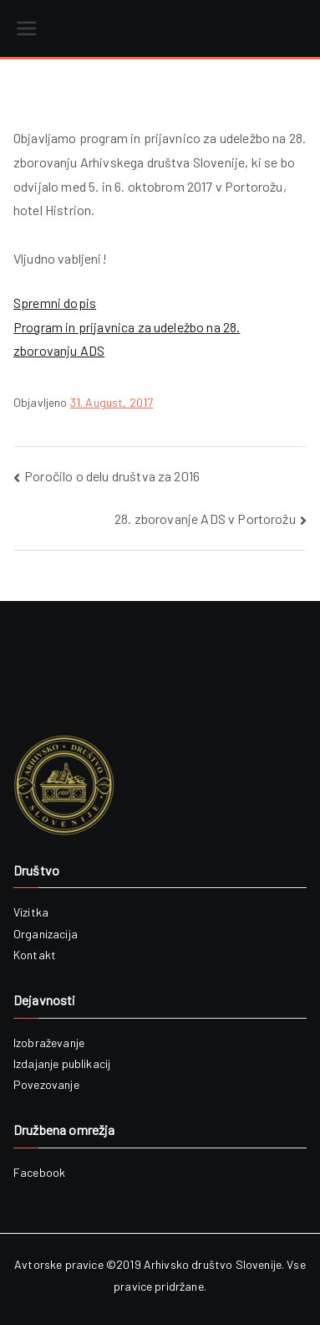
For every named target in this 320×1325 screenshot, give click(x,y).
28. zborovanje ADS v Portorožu (205, 518)
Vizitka (30, 912)
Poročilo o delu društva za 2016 (112, 476)
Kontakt (34, 955)
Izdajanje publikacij (61, 1063)
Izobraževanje (48, 1042)
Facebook (39, 1172)
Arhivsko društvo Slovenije (213, 1264)
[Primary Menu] (26, 28)
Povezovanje (46, 1084)
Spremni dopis (54, 303)
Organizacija (45, 934)
